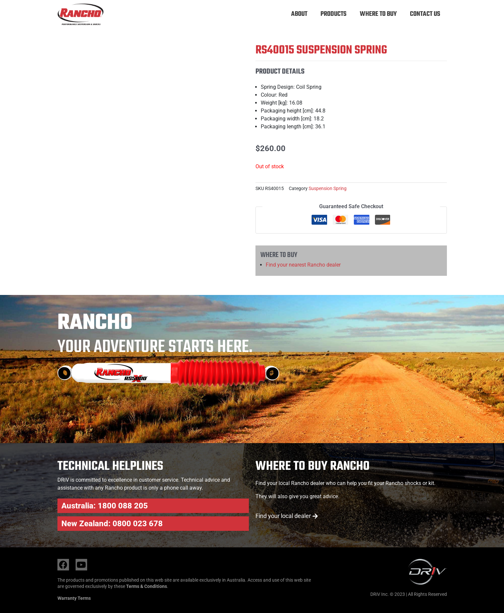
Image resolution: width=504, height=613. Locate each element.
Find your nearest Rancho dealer (303, 265)
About (299, 14)
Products (333, 14)
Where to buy (378, 14)
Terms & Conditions (146, 586)
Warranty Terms (74, 598)
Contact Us (425, 14)
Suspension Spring (328, 188)
